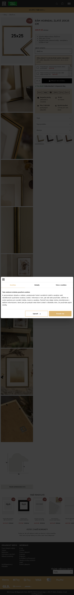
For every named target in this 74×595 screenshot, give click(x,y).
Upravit (37, 314)
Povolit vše (60, 314)
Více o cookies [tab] (61, 285)
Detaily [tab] (37, 285)
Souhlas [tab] (13, 285)
